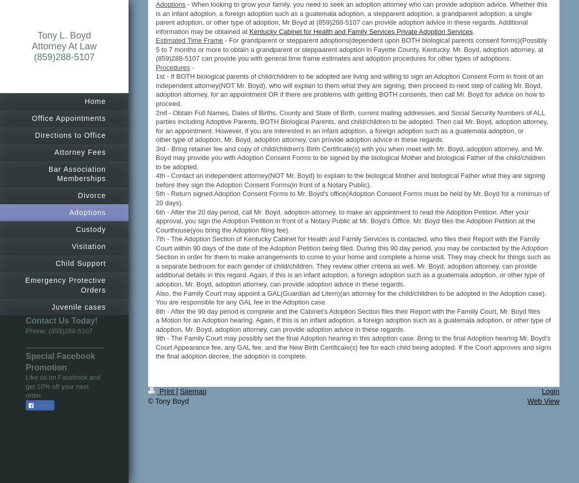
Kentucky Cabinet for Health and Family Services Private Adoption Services (361, 31)
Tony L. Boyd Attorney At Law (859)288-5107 (64, 46)
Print (162, 391)
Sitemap (193, 391)
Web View (543, 401)
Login (550, 391)
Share (40, 405)
